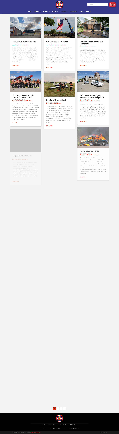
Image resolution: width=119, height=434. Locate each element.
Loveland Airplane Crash (56, 100)
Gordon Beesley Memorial (57, 41)
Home (21, 45)
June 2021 (25, 45)
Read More (15, 65)
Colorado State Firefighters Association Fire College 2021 (92, 96)
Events (55, 45)
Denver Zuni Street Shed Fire (24, 41)
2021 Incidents (15, 45)
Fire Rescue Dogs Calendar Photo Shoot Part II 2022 (23, 96)
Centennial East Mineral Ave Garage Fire (91, 42)
